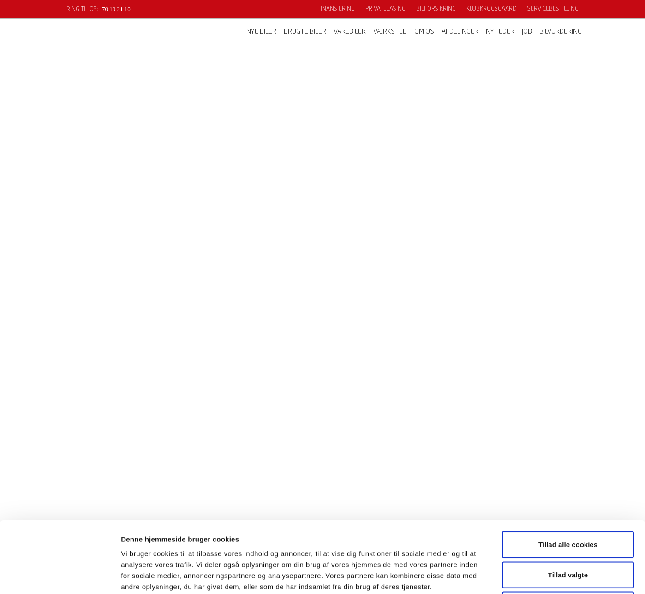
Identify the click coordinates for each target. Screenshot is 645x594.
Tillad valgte (568, 503)
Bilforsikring (436, 9)
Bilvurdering (560, 32)
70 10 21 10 (116, 9)
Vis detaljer (479, 576)
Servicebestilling (553, 9)
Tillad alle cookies (567, 473)
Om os (424, 32)
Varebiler (350, 32)
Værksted (390, 32)
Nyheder (500, 32)
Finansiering (336, 9)
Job (527, 32)
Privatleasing (385, 9)
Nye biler (261, 32)
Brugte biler (305, 32)
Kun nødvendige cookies (568, 533)
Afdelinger (460, 32)
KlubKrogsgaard (491, 9)
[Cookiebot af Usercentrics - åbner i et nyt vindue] (59, 576)
